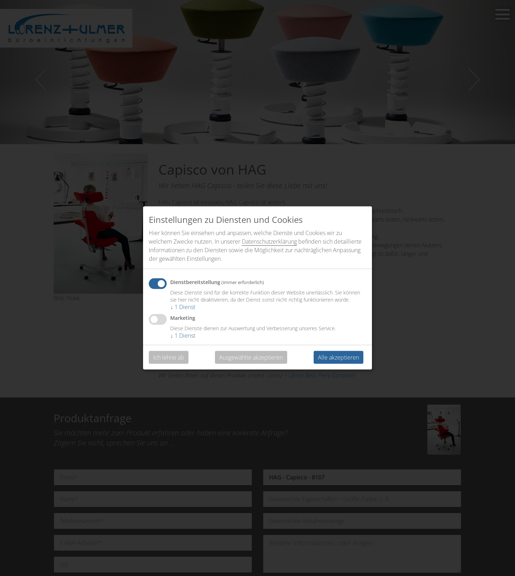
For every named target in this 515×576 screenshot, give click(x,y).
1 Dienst (182, 307)
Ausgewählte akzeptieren (251, 357)
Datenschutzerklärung (269, 241)
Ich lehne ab (168, 357)
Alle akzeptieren (338, 357)
